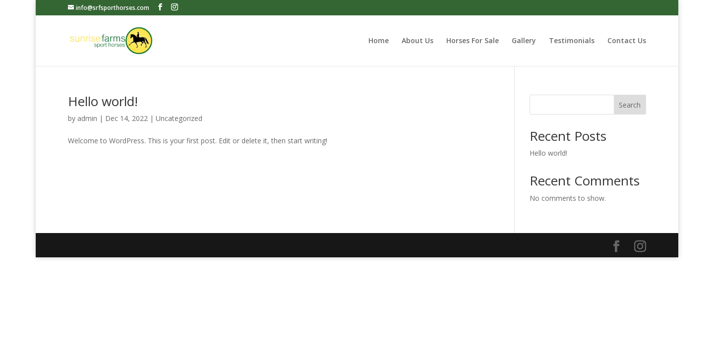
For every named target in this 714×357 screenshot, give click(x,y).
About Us (417, 41)
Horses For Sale (472, 41)
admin (87, 118)
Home (378, 41)
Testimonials (572, 41)
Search (630, 105)
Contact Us (626, 41)
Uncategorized (179, 118)
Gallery (524, 41)
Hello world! (103, 101)
